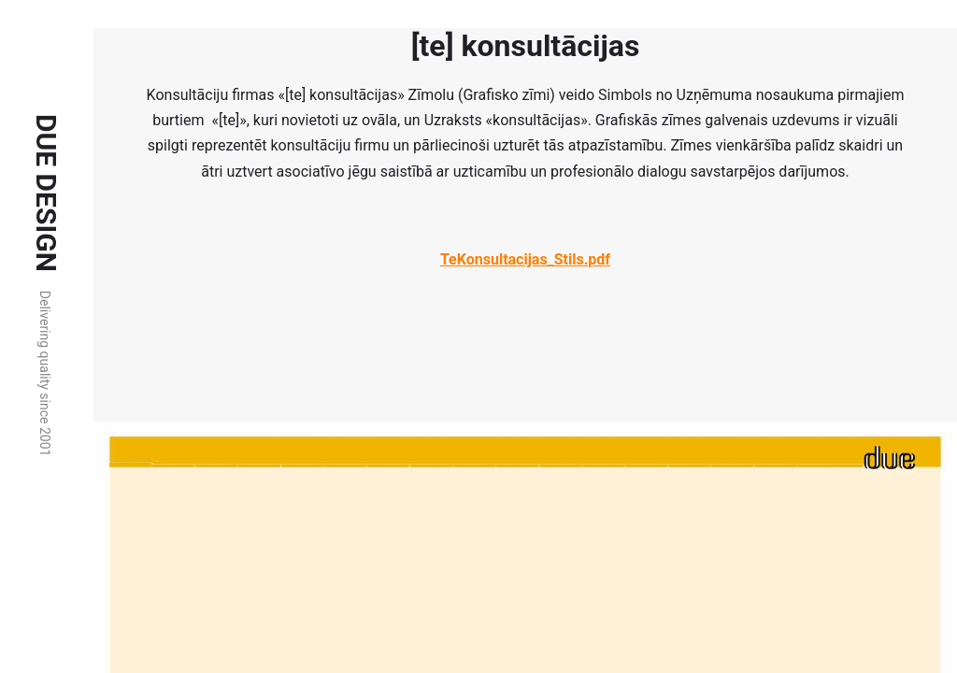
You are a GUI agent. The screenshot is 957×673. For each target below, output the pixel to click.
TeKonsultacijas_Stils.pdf (525, 259)
